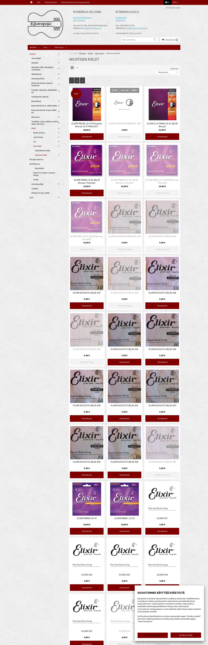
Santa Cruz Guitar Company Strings (44, 174)
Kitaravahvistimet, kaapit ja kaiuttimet (42, 84)
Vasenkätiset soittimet (39, 97)
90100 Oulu (120, 20)
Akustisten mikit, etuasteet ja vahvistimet (42, 68)
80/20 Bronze (35, 164)
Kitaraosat (35, 117)
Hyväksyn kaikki (186, 635)
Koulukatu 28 (121, 17)
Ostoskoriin (87, 136)
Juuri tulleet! (36, 58)
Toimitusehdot (50, 2)
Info (38, 2)
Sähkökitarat (36, 74)
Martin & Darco (39, 133)
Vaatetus (34, 188)
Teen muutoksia (152, 635)
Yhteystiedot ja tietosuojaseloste (75, 2)
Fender (35, 179)
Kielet (33, 128)
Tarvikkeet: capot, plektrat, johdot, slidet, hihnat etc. (44, 122)
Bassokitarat (36, 101)
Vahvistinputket (37, 184)
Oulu (45, 47)
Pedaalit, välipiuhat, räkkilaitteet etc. (44, 91)
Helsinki (33, 47)
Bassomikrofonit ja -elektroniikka (44, 105)
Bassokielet (39, 168)
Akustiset (34, 63)
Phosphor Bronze (36, 159)
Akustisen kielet (41, 155)
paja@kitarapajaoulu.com (137, 28)
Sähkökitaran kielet (42, 150)
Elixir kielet (37, 146)
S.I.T (34, 141)
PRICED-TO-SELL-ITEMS (40, 193)
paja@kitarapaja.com (92, 28)
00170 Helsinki (79, 20)
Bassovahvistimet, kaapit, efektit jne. (43, 111)
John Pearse (38, 137)
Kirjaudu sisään (174, 8)
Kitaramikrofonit (37, 78)
